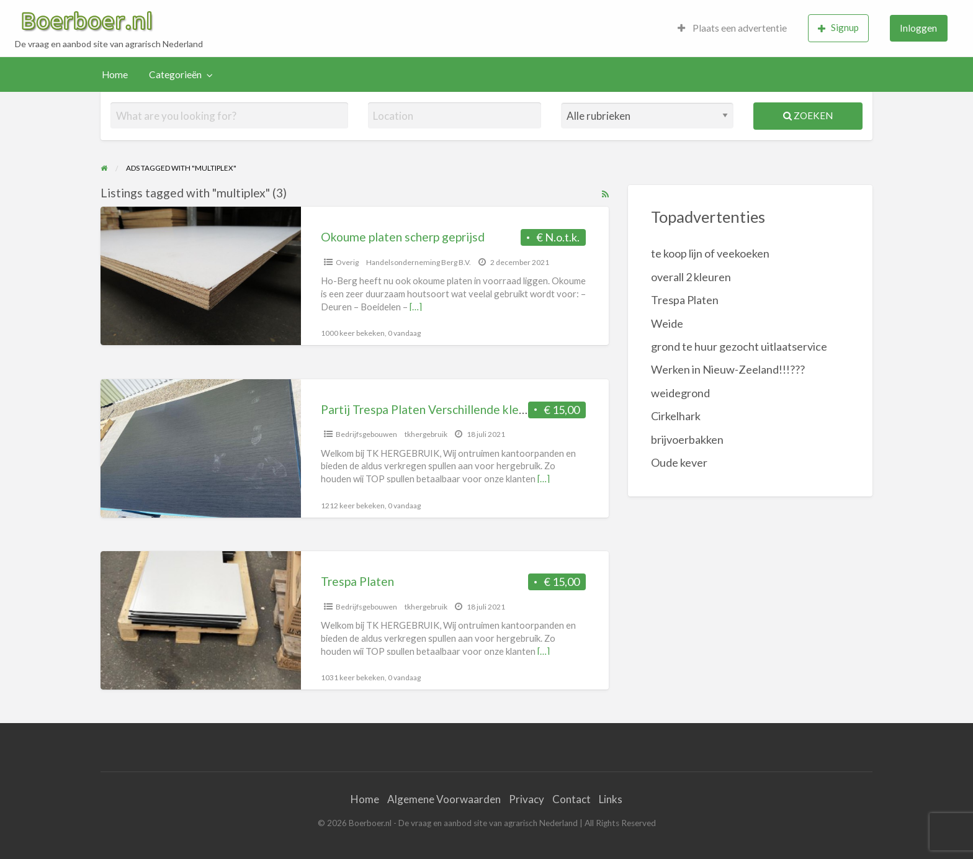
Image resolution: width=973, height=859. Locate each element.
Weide (667, 323)
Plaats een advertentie (732, 28)
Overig (347, 262)
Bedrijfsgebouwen (366, 434)
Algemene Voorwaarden (444, 799)
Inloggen (918, 28)
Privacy (526, 799)
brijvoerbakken (687, 439)
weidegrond (680, 393)
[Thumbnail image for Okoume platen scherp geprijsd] (200, 276)
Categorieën (175, 74)
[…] (416, 306)
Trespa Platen (357, 581)
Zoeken (808, 115)
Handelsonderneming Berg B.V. (418, 262)
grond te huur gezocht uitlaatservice (739, 346)
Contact (571, 799)
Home (115, 74)
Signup (838, 28)
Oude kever (679, 462)
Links (610, 799)
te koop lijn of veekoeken (710, 253)
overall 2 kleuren (691, 277)
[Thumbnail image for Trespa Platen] (200, 620)
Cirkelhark (676, 416)
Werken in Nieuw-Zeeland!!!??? (728, 369)
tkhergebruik (426, 434)
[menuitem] (732, 28)
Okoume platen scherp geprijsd (403, 237)
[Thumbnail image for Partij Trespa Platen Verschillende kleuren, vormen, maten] (200, 448)
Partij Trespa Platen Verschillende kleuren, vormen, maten (474, 409)
